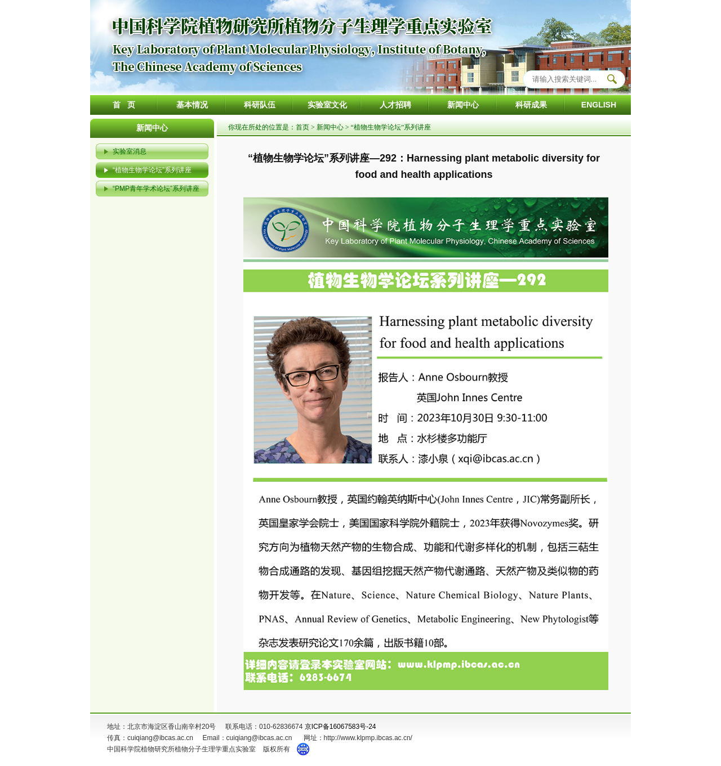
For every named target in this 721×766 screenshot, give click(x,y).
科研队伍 (259, 104)
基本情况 (192, 104)
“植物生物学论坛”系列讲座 (152, 170)
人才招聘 (395, 104)
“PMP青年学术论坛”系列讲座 (156, 188)
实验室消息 (129, 151)
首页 (302, 127)
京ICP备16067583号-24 (340, 727)
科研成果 (531, 104)
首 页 (124, 104)
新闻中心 (463, 104)
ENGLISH (598, 104)
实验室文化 (327, 104)
